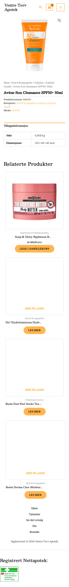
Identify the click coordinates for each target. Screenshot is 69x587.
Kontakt (34, 532)
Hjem (7, 82)
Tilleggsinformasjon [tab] (16, 125)
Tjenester (34, 514)
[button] (40, 7)
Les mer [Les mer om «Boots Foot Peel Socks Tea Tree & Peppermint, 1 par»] (34, 411)
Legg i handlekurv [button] (34, 248)
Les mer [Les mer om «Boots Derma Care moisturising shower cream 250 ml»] (35, 495)
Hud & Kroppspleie (22, 82)
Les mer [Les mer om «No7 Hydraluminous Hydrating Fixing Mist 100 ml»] (34, 330)
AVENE (16, 110)
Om (34, 526)
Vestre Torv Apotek (15, 7)
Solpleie (38, 82)
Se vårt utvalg (34, 520)
